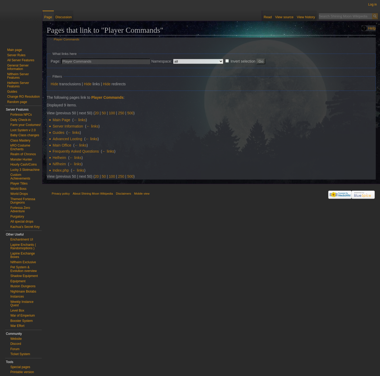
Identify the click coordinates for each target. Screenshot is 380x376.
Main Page (61, 120)
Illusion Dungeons (22, 286)
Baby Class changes (24, 135)
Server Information (68, 126)
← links (80, 120)
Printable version (22, 372)
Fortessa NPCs (21, 114)
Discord (15, 344)
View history (306, 17)
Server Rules (16, 55)
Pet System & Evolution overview (23, 269)
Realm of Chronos (23, 154)
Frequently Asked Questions (76, 151)
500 (130, 113)
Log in (372, 4)
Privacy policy (61, 193)
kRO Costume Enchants (20, 147)
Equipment (17, 281)
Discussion (63, 17)
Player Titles (18, 183)
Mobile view (141, 193)
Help (372, 28)
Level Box (17, 310)
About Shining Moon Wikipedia (93, 193)
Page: (55, 61)
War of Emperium (22, 315)
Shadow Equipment (24, 276)
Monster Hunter (21, 159)
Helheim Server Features (18, 84)
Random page (17, 102)
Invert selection (243, 61)
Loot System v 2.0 (23, 130)
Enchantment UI (21, 239)
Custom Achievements (20, 176)
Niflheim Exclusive (23, 262)
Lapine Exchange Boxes (22, 255)
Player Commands (66, 39)
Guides (58, 132)
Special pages (20, 367)
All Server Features (20, 60)
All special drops (21, 221)
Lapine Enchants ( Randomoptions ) (23, 246)
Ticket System (20, 354)
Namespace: (161, 61)
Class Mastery (20, 140)
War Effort (17, 326)
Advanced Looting (67, 139)
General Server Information (17, 67)
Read (268, 17)
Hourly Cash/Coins (23, 164)
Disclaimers (123, 193)
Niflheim (59, 164)
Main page (14, 50)
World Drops (19, 194)
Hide (54, 84)
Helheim (59, 158)
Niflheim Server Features (18, 76)
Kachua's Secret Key (25, 227)
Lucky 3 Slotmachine (25, 170)
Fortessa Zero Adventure (20, 209)
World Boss (18, 189)
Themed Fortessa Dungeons (22, 201)
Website (16, 339)
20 (97, 113)
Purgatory (17, 216)
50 (104, 113)
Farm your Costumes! (25, 125)
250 (121, 113)
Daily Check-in (20, 120)
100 (112, 113)
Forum (15, 349)
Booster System (21, 321)
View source (284, 17)
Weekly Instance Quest (22, 303)
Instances (17, 296)
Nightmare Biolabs (23, 291)
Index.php (61, 170)
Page (48, 17)
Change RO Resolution (23, 96)
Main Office (62, 145)
